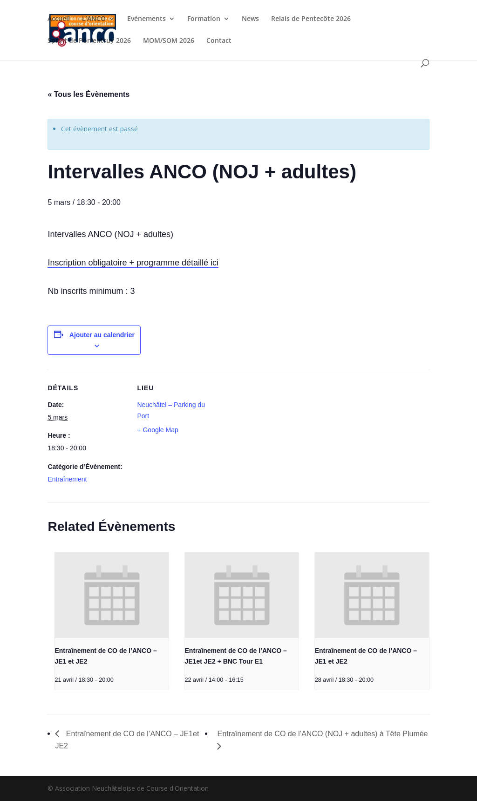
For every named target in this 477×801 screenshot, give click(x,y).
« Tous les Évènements (88, 94)
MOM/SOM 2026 (168, 41)
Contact (219, 41)
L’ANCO (94, 19)
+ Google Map (157, 430)
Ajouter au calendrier (102, 335)
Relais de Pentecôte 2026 (311, 19)
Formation (203, 19)
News (250, 19)
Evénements (146, 19)
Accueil (59, 19)
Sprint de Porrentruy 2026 (89, 41)
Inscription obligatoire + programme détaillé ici (133, 262)
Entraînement (67, 479)
